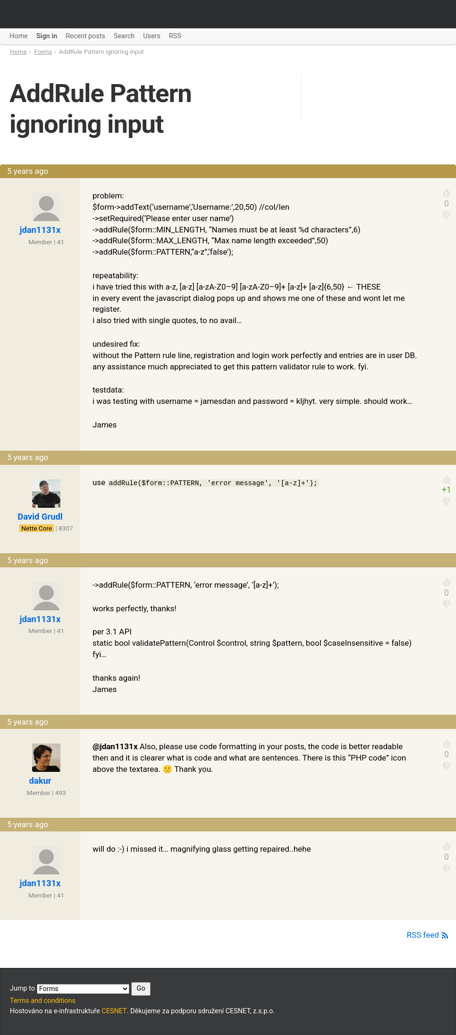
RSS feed (428, 935)
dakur (40, 781)
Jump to (80, 988)
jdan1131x (40, 230)
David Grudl (39, 517)
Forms (43, 51)
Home (18, 51)
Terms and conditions (43, 1001)
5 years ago (27, 171)
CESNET (114, 1011)
